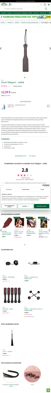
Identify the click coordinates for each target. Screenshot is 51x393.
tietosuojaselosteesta (33, 199)
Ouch (2, 80)
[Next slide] (49, 230)
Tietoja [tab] (42, 189)
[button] (46, 9)
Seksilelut (3, 13)
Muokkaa (26, 206)
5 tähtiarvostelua (17, 86)
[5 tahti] (10, 86)
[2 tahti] (4, 86)
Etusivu (3, 22)
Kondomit (36, 13)
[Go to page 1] (24, 244)
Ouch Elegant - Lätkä (12, 82)
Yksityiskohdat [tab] (25, 189)
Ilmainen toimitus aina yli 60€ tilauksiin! (25, 1)
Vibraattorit (25, 13)
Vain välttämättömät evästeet (9, 206)
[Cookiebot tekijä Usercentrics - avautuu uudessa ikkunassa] (43, 185)
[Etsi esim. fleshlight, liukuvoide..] (26, 9)
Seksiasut (9, 13)
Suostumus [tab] (9, 189)
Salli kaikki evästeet (41, 206)
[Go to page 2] (26, 244)
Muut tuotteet (17, 13)
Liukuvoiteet (43, 13)
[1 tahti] (2, 86)
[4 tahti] (8, 86)
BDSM (30, 13)
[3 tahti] (6, 86)
